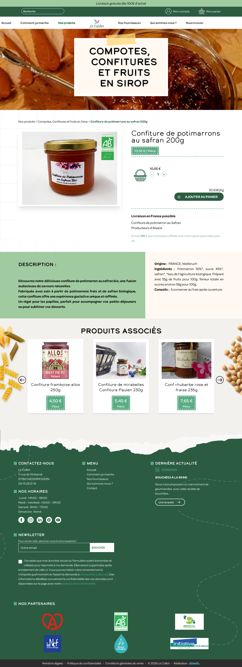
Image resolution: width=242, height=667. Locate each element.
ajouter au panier (201, 196)
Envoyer (98, 547)
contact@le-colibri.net (94, 574)
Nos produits (85, 23)
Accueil (26, 23)
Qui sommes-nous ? (181, 23)
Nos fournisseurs (147, 23)
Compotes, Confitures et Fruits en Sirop (63, 121)
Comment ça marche (54, 23)
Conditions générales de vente (124, 663)
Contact (92, 488)
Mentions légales (52, 663)
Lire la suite (166, 502)
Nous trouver (212, 23)
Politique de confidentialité (84, 663)
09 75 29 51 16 (27, 483)
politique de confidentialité (78, 583)
